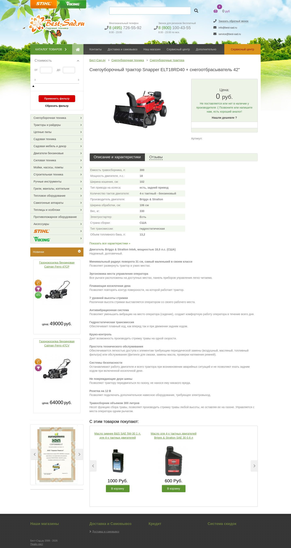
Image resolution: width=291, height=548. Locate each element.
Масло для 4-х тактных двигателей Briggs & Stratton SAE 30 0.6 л (173, 435)
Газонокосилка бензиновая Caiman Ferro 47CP (57, 264)
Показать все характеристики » (110, 243)
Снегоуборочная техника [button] (50, 117)
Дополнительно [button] (206, 49)
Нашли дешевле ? (224, 117)
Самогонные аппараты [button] (48, 202)
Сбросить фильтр (57, 105)
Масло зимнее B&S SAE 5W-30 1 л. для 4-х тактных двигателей (117, 435)
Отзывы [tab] (156, 157)
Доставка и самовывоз (105, 531)
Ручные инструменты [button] (47, 181)
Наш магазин (152, 49)
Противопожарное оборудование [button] (55, 217)
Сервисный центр (178, 49)
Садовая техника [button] (45, 139)
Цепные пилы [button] (43, 132)
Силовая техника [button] (45, 160)
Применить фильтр (57, 98)
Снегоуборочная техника (127, 60)
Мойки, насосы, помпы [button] (48, 167)
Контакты (96, 49)
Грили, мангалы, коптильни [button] (51, 188)
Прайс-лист (36, 544)
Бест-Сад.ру (98, 60)
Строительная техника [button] (48, 174)
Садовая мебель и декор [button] (50, 146)
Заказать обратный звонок (233, 21)
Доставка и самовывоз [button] (122, 49)
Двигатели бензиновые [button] (49, 153)
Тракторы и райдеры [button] (47, 125)
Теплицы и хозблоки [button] (47, 209)
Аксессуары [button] (41, 224)
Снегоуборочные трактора (167, 60)
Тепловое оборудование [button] (49, 195)
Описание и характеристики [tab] (117, 157)
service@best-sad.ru (230, 34)
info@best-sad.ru (228, 27)
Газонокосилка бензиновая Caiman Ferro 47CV (57, 343)
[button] (34, 454)
